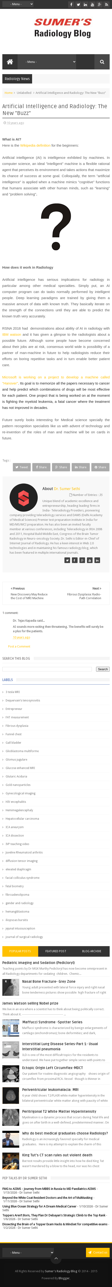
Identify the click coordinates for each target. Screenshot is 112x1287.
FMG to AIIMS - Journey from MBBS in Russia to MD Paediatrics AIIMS (49, 1189)
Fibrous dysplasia (17, 725)
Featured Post (55, 951)
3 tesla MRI (13, 692)
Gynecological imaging (20, 793)
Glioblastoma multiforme (22, 751)
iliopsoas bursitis (17, 920)
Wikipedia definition (35, 145)
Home (9, 93)
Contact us (97, 1252)
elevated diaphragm (18, 869)
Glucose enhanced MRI (20, 768)
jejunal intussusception (20, 928)
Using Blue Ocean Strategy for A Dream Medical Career (39, 1206)
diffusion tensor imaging (21, 861)
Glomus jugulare (16, 759)
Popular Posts (20, 951)
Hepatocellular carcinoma (22, 818)
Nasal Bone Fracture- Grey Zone (48, 981)
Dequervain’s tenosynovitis (23, 700)
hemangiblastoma (17, 911)
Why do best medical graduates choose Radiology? (65, 1133)
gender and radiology (20, 903)
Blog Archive (91, 951)
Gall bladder (13, 742)
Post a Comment (19, 646)
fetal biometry (15, 886)
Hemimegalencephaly (19, 810)
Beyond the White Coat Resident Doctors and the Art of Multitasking (47, 1197)
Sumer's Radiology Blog (61, 1271)
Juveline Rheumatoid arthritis (24, 852)
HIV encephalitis (16, 801)
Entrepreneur (14, 709)
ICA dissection (15, 835)
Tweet (21, 467)
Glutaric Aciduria (16, 776)
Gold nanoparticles (18, 785)
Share (41, 467)
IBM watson (12, 334)
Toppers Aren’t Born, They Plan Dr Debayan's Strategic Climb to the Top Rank (53, 1215)
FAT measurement (17, 717)
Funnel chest (14, 734)
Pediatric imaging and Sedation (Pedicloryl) (38, 963)
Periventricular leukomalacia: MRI (50, 1090)
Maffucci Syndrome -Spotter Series (52, 1022)
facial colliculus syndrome (22, 878)
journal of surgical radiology (24, 937)
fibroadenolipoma (17, 894)
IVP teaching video (17, 844)
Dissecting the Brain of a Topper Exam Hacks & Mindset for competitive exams (54, 1224)
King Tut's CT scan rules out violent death (57, 1155)
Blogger (64, 1278)
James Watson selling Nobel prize (30, 1003)
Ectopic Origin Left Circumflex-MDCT (52, 1068)
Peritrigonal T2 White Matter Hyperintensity (59, 1111)
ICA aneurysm (15, 827)
